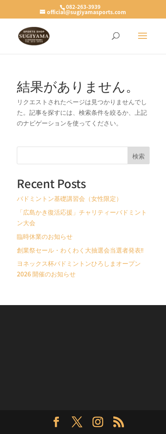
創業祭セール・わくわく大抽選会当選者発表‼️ (80, 249)
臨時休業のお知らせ (45, 236)
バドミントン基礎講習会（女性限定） (69, 198)
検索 (138, 155)
